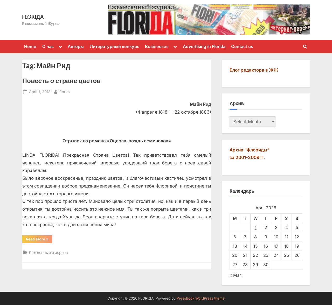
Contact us (242, 46)
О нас (48, 46)
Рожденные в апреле (48, 252)
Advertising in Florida (204, 46)
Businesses (157, 46)
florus (64, 91)
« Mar (235, 275)
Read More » (39, 240)
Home (30, 46)
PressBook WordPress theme (201, 298)
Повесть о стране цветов (61, 80)
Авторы (76, 46)
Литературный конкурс (114, 46)
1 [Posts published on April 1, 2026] (256, 227)
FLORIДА (33, 16)
